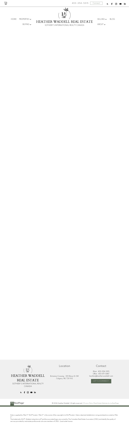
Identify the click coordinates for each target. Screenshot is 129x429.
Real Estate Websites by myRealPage (106, 403)
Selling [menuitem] (101, 19)
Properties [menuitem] (24, 19)
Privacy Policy (88, 403)
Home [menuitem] (14, 19)
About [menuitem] (100, 24)
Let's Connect (101, 381)
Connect (96, 3)
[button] (107, 4)
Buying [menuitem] (26, 24)
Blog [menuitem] (112, 19)
